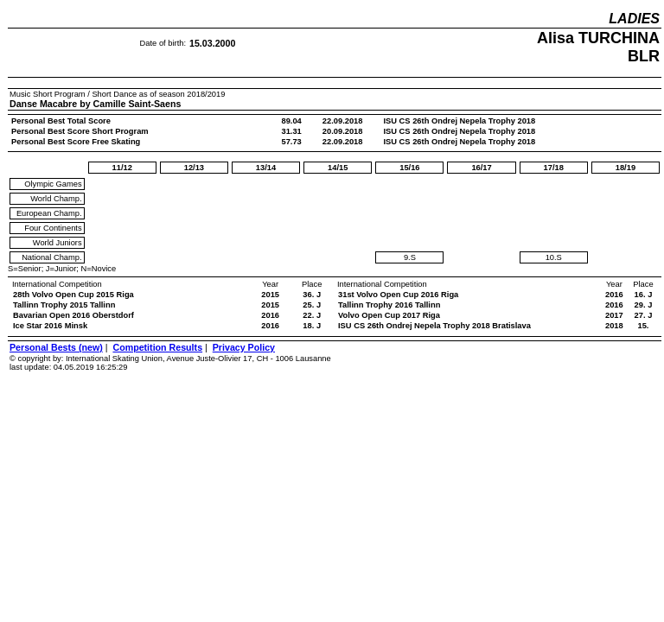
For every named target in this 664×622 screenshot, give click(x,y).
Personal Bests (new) (56, 347)
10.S (554, 257)
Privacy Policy (244, 347)
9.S (410, 257)
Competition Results (157, 347)
